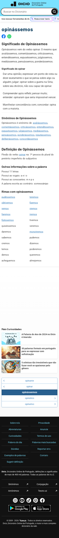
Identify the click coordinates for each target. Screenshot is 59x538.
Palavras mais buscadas (44, 442)
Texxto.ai (42, 491)
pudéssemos (8, 197)
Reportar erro (44, 449)
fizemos (34, 202)
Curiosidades (15, 436)
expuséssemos (9, 131)
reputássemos (43, 135)
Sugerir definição (15, 462)
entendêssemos (45, 127)
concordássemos (29, 139)
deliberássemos (10, 139)
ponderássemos (25, 135)
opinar (22, 154)
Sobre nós (15, 423)
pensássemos (9, 135)
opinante (18, 380)
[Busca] (54, 11)
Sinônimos (13, 484)
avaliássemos (40, 123)
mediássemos (40, 131)
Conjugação (42, 484)
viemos (33, 208)
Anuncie (44, 429)
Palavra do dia (15, 442)
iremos (33, 214)
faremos (6, 214)
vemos (5, 208)
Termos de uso (44, 436)
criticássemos (28, 127)
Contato (44, 455)
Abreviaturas (15, 429)
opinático (40, 398)
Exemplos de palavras (15, 455)
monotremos (36, 231)
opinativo (40, 404)
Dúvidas (15, 449)
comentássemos (10, 127)
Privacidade (44, 423)
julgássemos (25, 131)
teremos (34, 197)
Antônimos (13, 491)
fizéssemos (8, 220)
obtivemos (7, 202)
